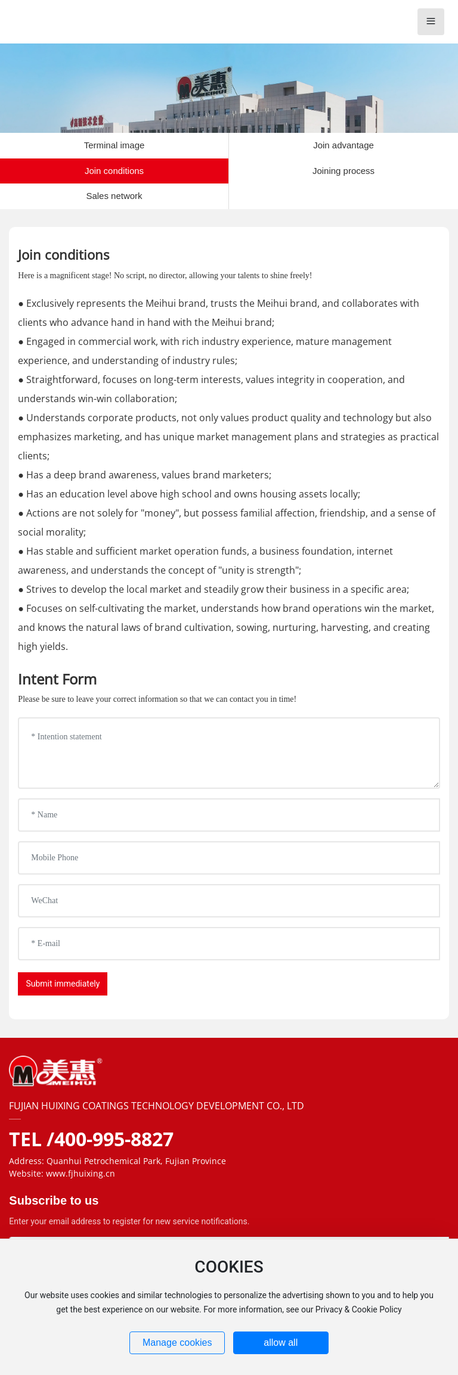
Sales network (114, 196)
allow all (281, 1342)
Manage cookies (177, 1342)
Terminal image (114, 145)
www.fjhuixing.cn (80, 1173)
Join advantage (343, 145)
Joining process (343, 171)
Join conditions (114, 171)
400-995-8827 (114, 1139)
